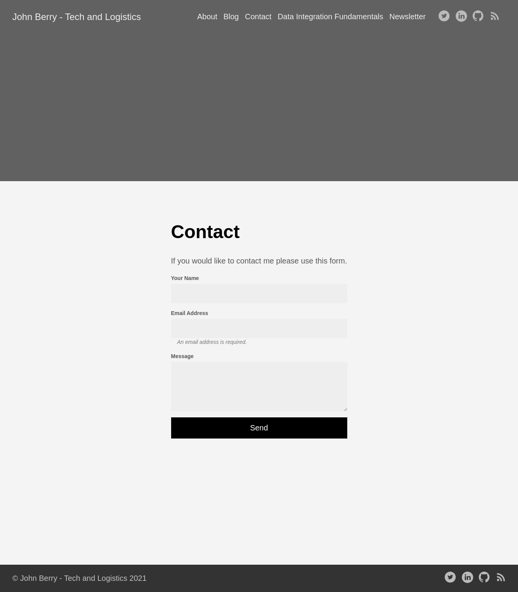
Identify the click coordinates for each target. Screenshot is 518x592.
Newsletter (408, 16)
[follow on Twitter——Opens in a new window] (445, 16)
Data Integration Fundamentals (330, 16)
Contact (258, 16)
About (207, 16)
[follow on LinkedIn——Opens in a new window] (462, 16)
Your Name (185, 278)
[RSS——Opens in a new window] (496, 16)
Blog (231, 16)
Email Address (189, 313)
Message (182, 356)
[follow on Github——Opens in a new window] (479, 16)
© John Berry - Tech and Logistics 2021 (79, 578)
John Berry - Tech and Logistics (76, 17)
